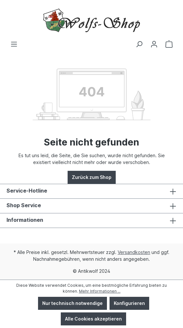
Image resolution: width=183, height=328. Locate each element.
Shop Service (24, 205)
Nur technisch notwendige (72, 303)
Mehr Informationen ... (100, 291)
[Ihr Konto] (154, 44)
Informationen (25, 220)
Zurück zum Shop (91, 177)
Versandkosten (134, 252)
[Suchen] (139, 44)
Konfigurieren (129, 303)
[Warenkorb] (169, 44)
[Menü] (14, 44)
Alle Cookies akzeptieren (93, 319)
